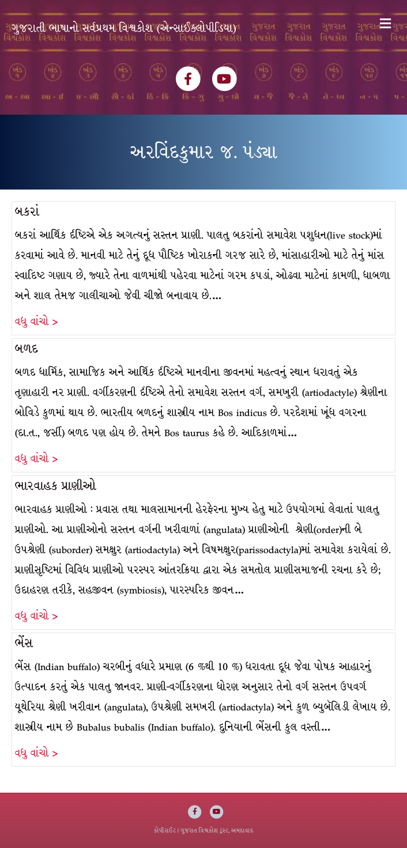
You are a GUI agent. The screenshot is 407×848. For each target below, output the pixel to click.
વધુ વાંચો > (36, 322)
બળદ (26, 349)
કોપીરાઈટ (165, 830)
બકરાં (27, 212)
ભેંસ (24, 643)
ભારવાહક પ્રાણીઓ (55, 486)
